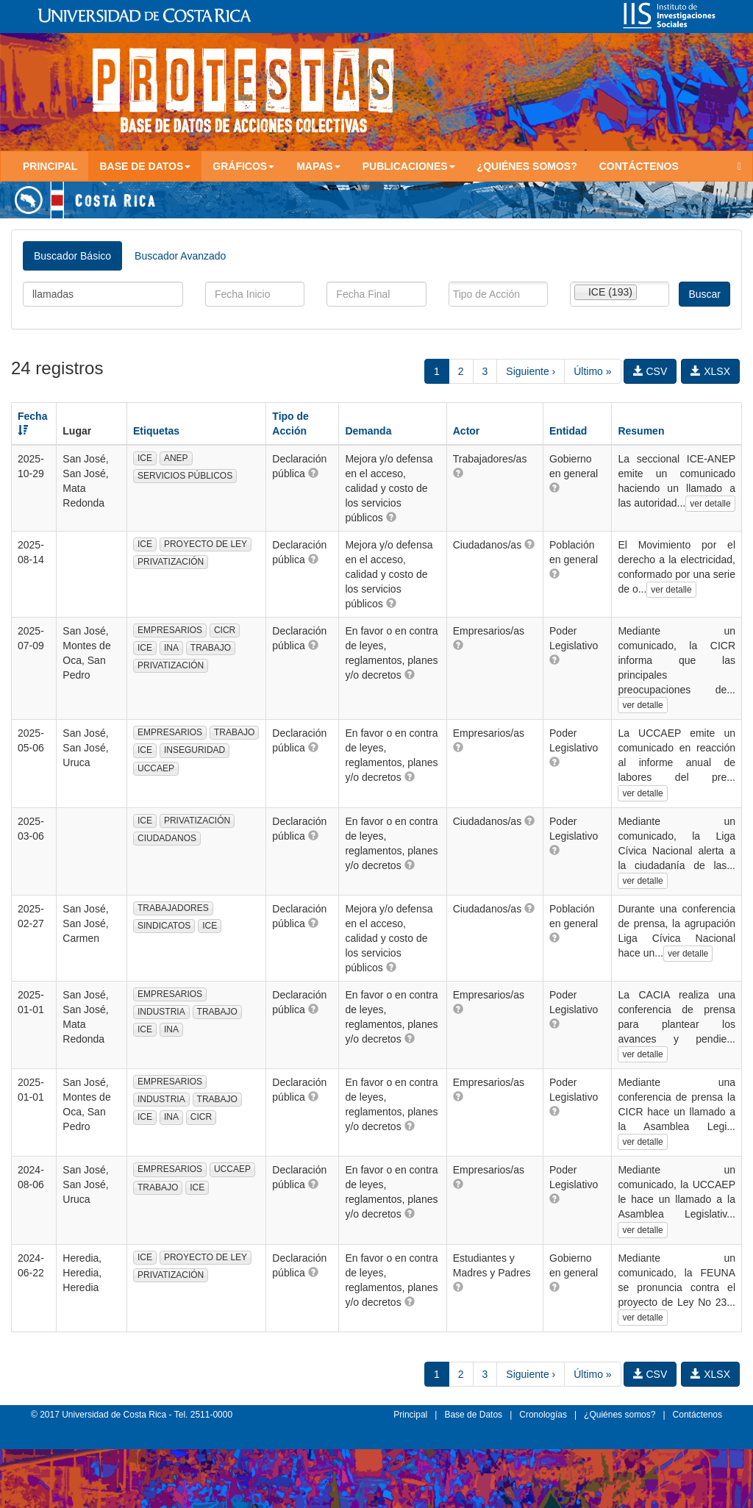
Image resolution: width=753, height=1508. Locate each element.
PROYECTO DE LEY (205, 544)
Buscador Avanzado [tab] (180, 256)
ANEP (176, 458)
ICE (145, 458)
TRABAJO (210, 648)
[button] (313, 473)
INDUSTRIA (161, 1012)
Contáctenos (639, 166)
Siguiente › (530, 371)
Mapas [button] (318, 166)
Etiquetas (156, 431)
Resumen (641, 431)
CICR (224, 630)
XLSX (710, 371)
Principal (50, 166)
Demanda (368, 431)
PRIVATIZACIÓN (171, 562)
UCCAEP (156, 768)
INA (171, 648)
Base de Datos (473, 1414)
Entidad (568, 431)
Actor (466, 431)
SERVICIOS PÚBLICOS (185, 476)
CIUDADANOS (167, 838)
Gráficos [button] (243, 166)
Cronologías (543, 1414)
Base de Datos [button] (144, 166)
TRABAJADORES (173, 908)
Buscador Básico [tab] (72, 256)
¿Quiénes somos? (527, 166)
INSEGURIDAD (194, 750)
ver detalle (710, 504)
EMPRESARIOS (170, 630)
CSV (650, 371)
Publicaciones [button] (409, 166)
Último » (592, 371)
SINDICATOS (164, 926)
